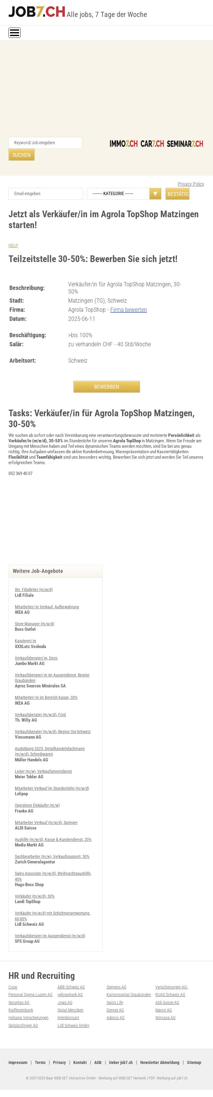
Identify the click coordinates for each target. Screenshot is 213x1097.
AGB (102, 1062)
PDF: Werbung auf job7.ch (168, 1085)
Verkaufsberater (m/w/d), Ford (42, 711)
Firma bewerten (128, 297)
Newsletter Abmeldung (166, 1062)
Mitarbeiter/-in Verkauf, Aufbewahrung (48, 604)
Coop (12, 987)
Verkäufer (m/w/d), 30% (36, 897)
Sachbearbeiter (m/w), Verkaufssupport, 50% (54, 857)
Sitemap (15, 1070)
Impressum (18, 1062)
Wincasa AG (166, 1018)
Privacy (62, 1062)
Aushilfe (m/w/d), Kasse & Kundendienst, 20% (55, 840)
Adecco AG (116, 1018)
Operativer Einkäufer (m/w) (39, 806)
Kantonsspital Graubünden (129, 995)
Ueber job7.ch (125, 1062)
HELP (13, 233)
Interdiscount (69, 1018)
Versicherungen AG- (172, 987)
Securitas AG (19, 1003)
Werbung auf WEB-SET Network (122, 1085)
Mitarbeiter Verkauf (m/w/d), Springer (48, 823)
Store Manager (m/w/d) (36, 620)
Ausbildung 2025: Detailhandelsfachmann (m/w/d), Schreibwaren (51, 753)
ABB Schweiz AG (72, 987)
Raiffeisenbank (21, 1010)
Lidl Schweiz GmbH (74, 1025)
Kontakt (83, 1062)
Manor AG (164, 1010)
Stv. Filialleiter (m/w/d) (35, 587)
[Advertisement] (106, 91)
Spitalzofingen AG (23, 1025)
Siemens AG (117, 987)
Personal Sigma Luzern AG (31, 995)
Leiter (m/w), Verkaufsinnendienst (45, 773)
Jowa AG (65, 1003)
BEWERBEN (106, 375)
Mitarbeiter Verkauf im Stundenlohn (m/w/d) (54, 790)
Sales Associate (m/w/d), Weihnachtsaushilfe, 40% (37, 877)
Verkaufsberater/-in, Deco (38, 654)
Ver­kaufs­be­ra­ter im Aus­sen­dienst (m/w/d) (52, 936)
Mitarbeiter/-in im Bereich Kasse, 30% (47, 694)
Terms (41, 1062)
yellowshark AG (71, 995)
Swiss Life (116, 1003)
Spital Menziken (71, 1010)
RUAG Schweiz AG (171, 995)
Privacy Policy (191, 172)
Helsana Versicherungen (29, 1018)
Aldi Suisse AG (168, 1003)
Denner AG (116, 1010)
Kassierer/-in (26, 637)
